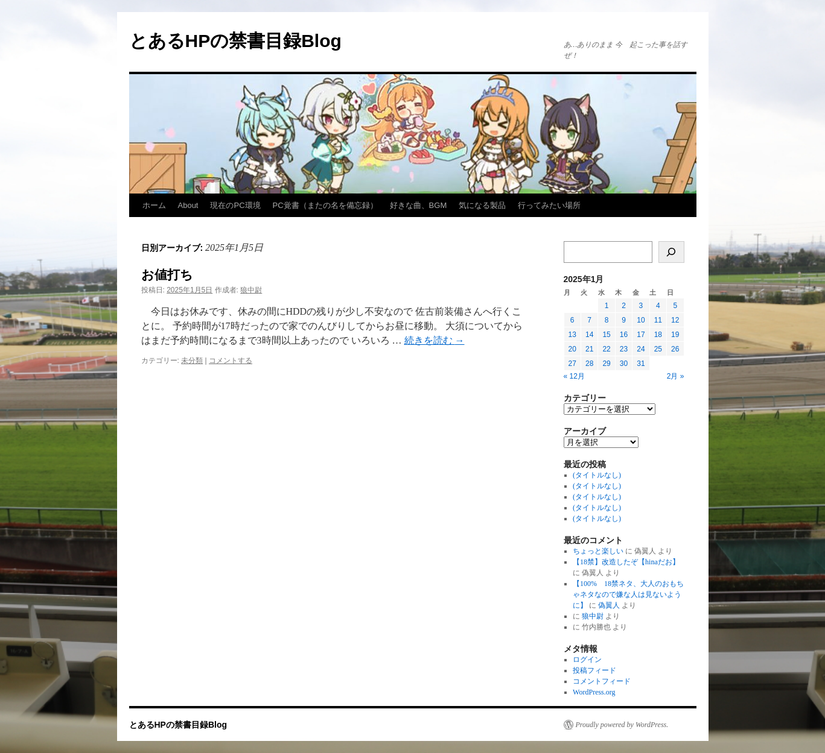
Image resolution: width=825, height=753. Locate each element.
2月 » (675, 376)
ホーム (154, 205)
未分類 (192, 360)
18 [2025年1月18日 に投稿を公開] (658, 334)
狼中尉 (251, 290)
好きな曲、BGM (418, 205)
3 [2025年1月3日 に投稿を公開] (641, 305)
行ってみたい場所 (549, 205)
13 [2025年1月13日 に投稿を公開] (572, 334)
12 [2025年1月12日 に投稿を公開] (675, 320)
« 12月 (574, 376)
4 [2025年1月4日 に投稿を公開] (658, 305)
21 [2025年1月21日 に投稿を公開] (589, 349)
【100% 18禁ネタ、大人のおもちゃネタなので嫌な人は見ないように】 (628, 594)
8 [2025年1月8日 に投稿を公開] (607, 320)
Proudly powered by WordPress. (622, 724)
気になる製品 (482, 205)
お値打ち (167, 275)
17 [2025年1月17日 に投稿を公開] (641, 334)
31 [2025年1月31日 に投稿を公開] (641, 363)
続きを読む (434, 340)
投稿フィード (594, 670)
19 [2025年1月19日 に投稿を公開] (675, 334)
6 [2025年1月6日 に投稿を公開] (572, 320)
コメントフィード (602, 681)
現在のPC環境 (235, 205)
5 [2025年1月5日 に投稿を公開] (675, 305)
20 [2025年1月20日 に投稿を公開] (572, 349)
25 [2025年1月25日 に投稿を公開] (658, 349)
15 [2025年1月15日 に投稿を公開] (606, 334)
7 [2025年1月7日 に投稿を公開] (589, 320)
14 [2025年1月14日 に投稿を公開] (589, 334)
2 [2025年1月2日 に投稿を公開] (624, 305)
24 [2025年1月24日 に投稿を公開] (641, 349)
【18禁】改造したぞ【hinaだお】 (626, 562)
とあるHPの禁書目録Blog (235, 41)
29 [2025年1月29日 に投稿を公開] (606, 363)
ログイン (587, 659)
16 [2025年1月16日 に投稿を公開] (624, 334)
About (188, 205)
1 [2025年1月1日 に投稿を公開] (607, 305)
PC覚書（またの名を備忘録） (325, 205)
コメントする (230, 360)
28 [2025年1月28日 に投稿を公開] (589, 363)
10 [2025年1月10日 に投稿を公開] (641, 320)
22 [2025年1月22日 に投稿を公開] (606, 349)
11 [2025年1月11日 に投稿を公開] (658, 320)
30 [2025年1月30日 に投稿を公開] (624, 363)
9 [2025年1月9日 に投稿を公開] (624, 320)
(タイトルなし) (597, 475)
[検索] (671, 252)
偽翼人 (609, 605)
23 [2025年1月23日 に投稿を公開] (624, 349)
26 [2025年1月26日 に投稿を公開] (675, 349)
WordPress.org (594, 692)
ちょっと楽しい (598, 551)
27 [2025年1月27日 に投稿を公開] (572, 363)
